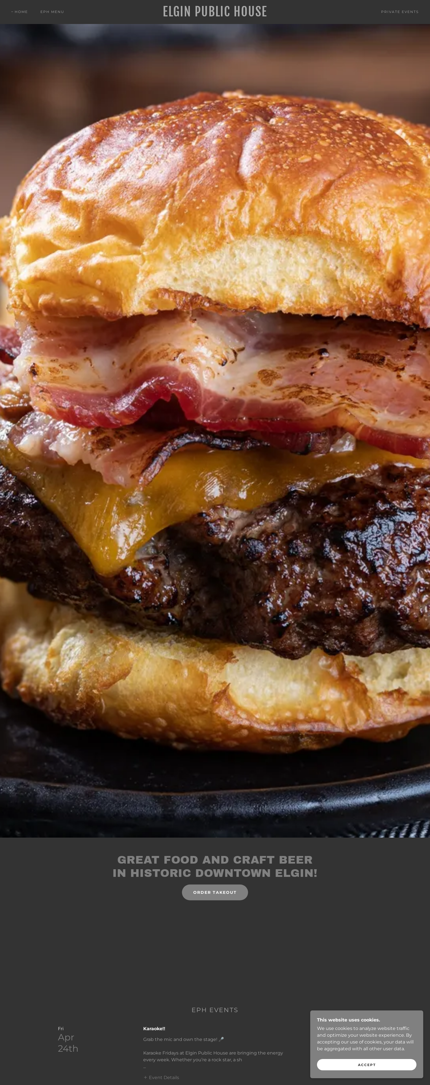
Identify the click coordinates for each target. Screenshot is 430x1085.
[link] (215, 15)
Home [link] (21, 12)
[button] (161, 1077)
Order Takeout (215, 892)
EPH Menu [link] (52, 12)
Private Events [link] (400, 12)
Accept (367, 1065)
